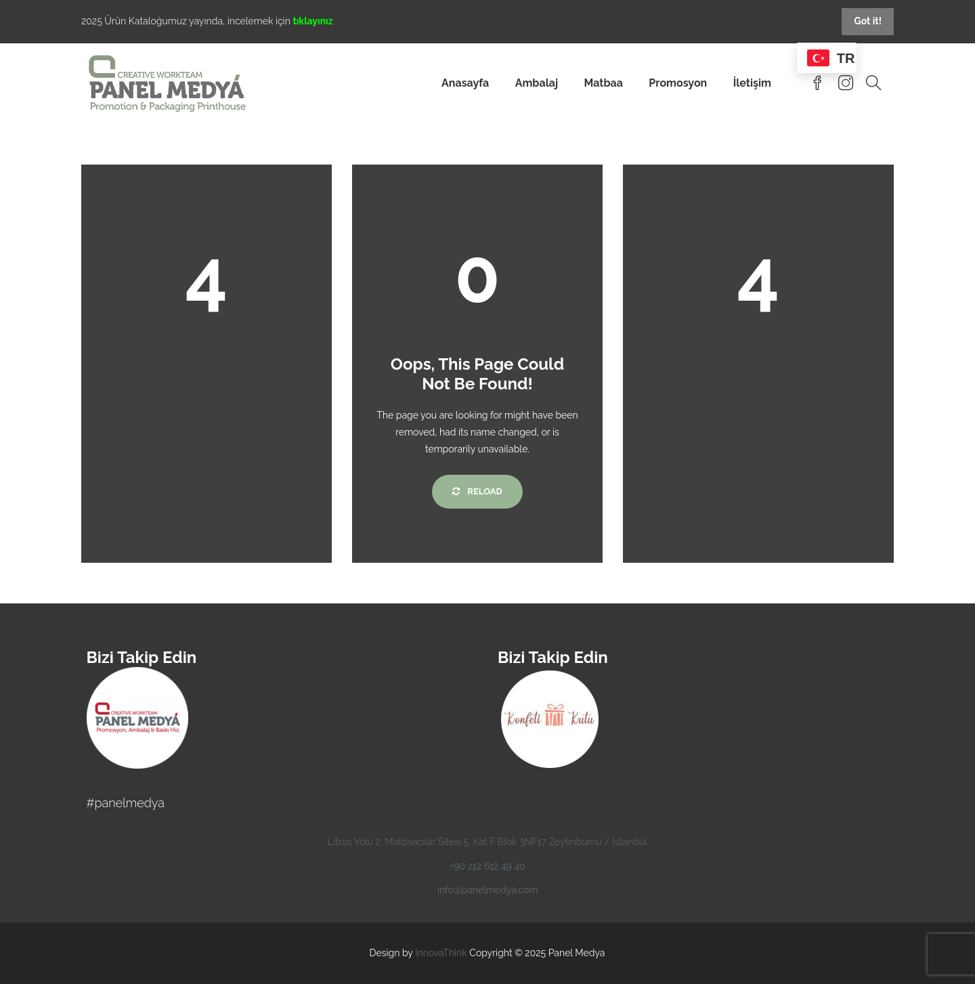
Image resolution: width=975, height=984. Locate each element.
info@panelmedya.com (487, 889)
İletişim (752, 83)
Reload (477, 491)
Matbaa (603, 83)
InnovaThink (441, 952)
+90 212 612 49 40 (487, 866)
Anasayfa (465, 83)
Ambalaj (536, 83)
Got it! (868, 21)
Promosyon (678, 83)
